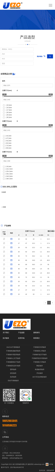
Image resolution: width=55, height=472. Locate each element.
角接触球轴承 (39, 369)
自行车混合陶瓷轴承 (39, 377)
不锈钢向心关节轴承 (13, 358)
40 (19, 264)
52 (26, 247)
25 (19, 252)
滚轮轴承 (13, 373)
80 (26, 260)
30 (19, 256)
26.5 (48, 252)
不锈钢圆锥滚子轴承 (13, 362)
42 (26, 239)
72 (26, 256)
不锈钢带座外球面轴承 (40, 358)
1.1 (41, 247)
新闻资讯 (36, 332)
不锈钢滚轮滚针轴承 (13, 366)
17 (19, 243)
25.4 (33, 252)
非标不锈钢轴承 (13, 380)
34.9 (33, 260)
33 (48, 256)
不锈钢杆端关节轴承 (39, 354)
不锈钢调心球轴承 (39, 351)
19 (33, 239)
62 (26, 252)
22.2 (33, 243)
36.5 (33, 264)
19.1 (48, 247)
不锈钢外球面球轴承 (13, 354)
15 (19, 239)
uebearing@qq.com (16, 458)
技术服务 (6, 338)
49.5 (48, 260)
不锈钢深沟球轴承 (39, 347)
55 (48, 264)
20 (19, 247)
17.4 (48, 243)
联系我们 (36, 338)
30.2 (33, 256)
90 (26, 264)
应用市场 (21, 338)
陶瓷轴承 (39, 366)
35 (19, 260)
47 (26, 243)
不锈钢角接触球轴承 (13, 351)
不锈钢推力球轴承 (39, 362)
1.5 (41, 260)
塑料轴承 (13, 369)
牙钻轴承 (39, 373)
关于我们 (6, 332)
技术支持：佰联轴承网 (46, 470)
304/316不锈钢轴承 (13, 347)
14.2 (48, 239)
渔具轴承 (13, 377)
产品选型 (21, 332)
